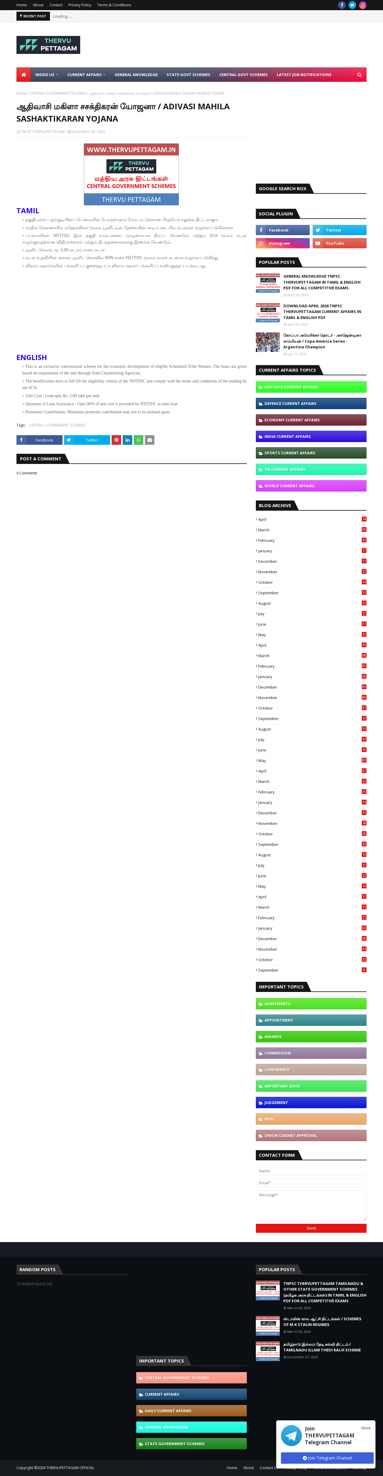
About (38, 4)
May (312, 634)
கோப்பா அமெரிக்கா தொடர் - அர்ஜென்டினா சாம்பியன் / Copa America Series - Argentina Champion (322, 341)
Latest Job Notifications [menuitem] (304, 74)
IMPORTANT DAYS (282, 1086)
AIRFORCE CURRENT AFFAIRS (291, 387)
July (312, 613)
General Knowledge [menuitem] (136, 74)
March (312, 530)
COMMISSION (278, 1053)
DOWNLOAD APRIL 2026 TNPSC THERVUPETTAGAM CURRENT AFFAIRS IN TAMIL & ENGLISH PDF (322, 311)
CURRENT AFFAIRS (162, 1394)
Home (21, 4)
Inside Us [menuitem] (44, 74)
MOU (269, 1119)
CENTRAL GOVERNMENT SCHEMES (58, 93)
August (312, 603)
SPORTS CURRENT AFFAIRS (290, 453)
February (312, 540)
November (312, 571)
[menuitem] (23, 74)
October (312, 582)
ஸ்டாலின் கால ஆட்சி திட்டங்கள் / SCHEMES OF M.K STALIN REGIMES (322, 1321)
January (312, 551)
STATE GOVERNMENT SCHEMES (175, 1443)
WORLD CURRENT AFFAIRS (289, 486)
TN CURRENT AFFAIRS (285, 469)
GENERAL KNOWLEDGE (166, 1427)
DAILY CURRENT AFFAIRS (168, 1410)
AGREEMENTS (278, 1003)
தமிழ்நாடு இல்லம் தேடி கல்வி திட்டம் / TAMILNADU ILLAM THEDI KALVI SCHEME (322, 1347)
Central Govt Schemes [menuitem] (243, 74)
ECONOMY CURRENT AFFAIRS (292, 420)
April (312, 519)
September (312, 592)
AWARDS (273, 1036)
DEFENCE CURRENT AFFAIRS (291, 403)
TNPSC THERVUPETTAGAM (43, 131)
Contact (56, 4)
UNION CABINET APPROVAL (291, 1135)
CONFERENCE (277, 1069)
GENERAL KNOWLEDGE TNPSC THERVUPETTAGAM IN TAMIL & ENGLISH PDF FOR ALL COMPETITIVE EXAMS (322, 282)
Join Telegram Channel (327, 1458)
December (312, 561)
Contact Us (269, 1467)
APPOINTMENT (279, 1020)
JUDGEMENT (276, 1102)
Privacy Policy (80, 4)
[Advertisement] (258, 44)
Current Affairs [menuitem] (84, 74)
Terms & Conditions (114, 4)
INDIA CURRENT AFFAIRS (288, 436)
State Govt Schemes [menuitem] (188, 74)
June (312, 624)
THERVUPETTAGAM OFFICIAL (70, 1467)
